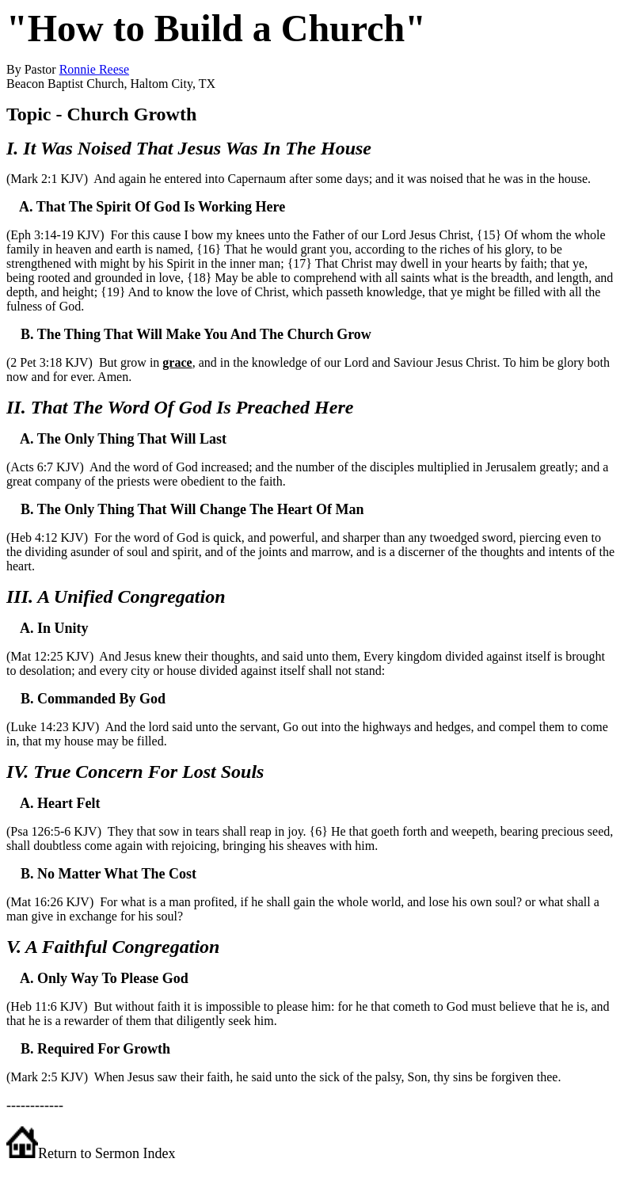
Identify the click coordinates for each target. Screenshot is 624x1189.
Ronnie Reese (94, 69)
